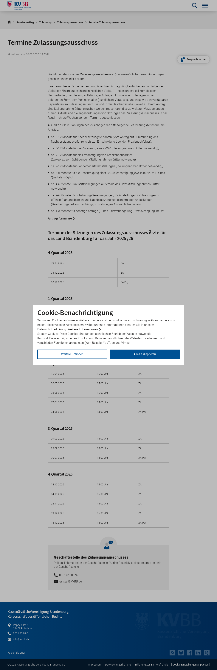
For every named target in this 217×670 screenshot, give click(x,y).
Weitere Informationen (83, 329)
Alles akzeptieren (145, 354)
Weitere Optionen (72, 354)
